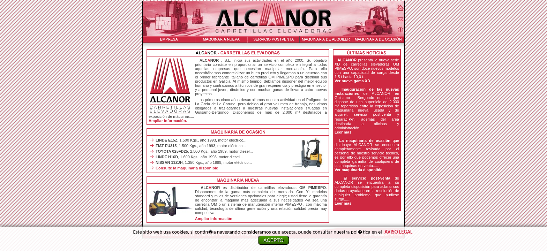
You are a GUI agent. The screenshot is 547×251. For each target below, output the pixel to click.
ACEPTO (273, 240)
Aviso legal (398, 232)
